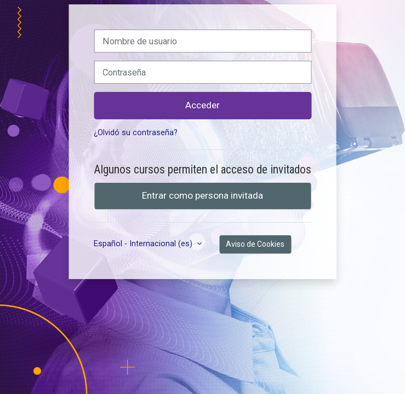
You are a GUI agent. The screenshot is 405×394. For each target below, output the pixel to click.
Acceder (202, 105)
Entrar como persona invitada (202, 195)
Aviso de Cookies (255, 244)
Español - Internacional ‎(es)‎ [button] (144, 243)
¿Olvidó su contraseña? (136, 132)
